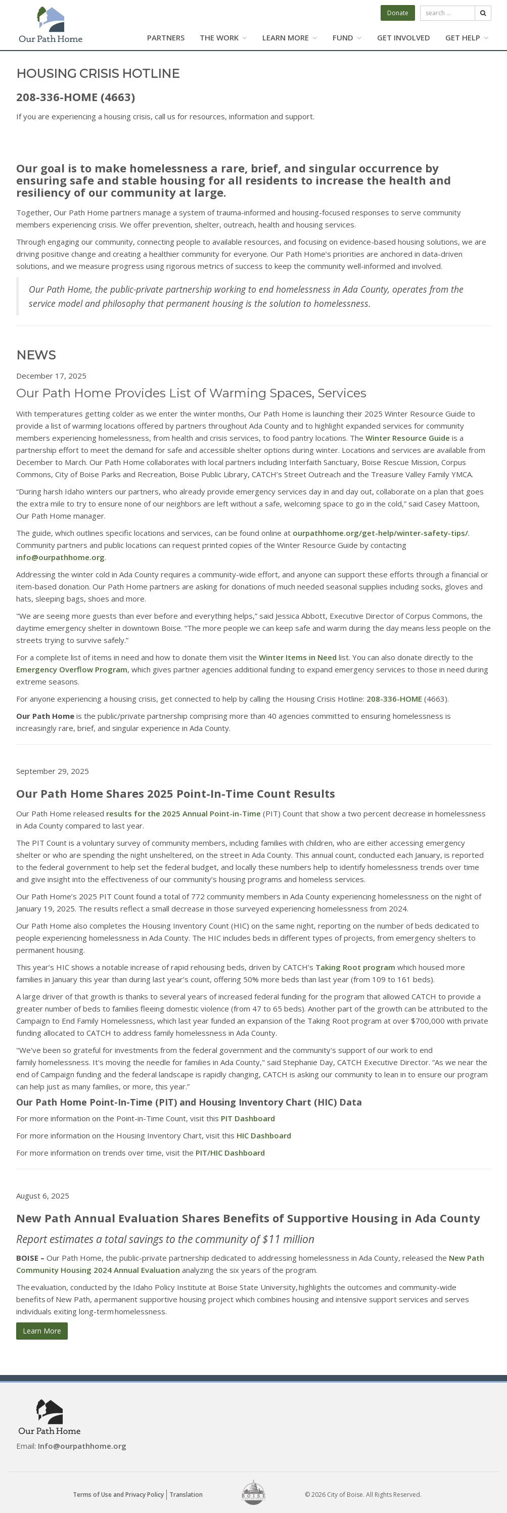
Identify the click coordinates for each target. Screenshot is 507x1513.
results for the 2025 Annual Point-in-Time (183, 813)
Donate (397, 13)
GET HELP (467, 37)
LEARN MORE (289, 37)
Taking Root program (355, 967)
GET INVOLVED (403, 37)
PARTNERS (166, 37)
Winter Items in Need (298, 657)
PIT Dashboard (248, 1118)
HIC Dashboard (264, 1135)
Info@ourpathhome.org (82, 1446)
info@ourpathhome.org (60, 557)
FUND (347, 37)
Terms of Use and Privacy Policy (118, 1494)
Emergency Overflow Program (71, 669)
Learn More (42, 1331)
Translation (186, 1494)
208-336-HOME (394, 699)
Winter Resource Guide (407, 438)
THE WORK (223, 37)
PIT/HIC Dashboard (230, 1153)
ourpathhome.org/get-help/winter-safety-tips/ (380, 533)
